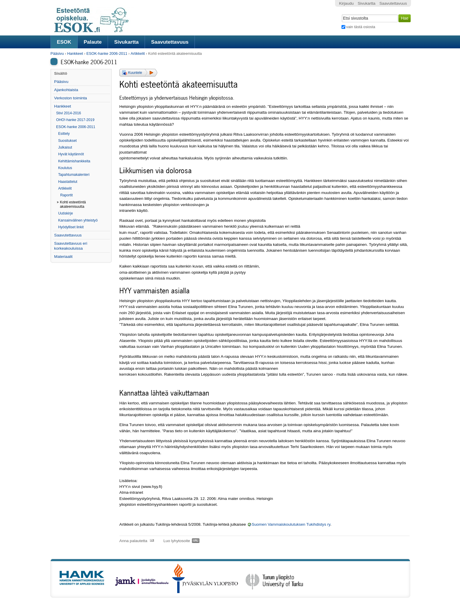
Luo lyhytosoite (176, 541)
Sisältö (60, 73)
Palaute (93, 42)
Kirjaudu (346, 3)
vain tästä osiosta (360, 27)
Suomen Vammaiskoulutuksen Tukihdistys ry (291, 524)
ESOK (64, 42)
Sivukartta (126, 42)
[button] (138, 72)
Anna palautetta (133, 541)
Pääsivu (57, 53)
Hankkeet (75, 53)
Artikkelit (138, 53)
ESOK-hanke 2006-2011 (106, 53)
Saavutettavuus (170, 42)
